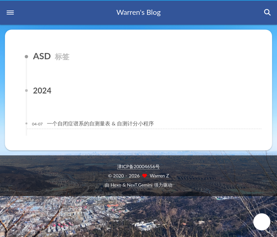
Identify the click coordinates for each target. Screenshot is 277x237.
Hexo (116, 185)
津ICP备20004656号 (138, 166)
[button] (10, 12)
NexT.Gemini (140, 185)
